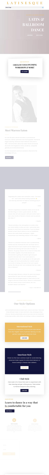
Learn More (30, 35)
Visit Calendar (24, 72)
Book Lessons (39, 35)
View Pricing (9, 411)
